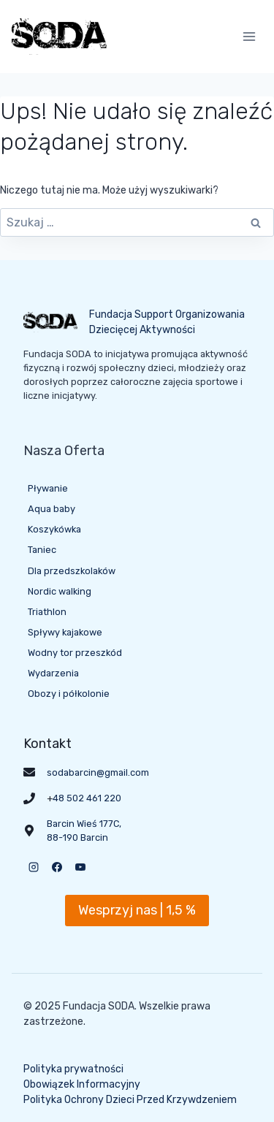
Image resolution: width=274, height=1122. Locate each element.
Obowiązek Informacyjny (81, 1084)
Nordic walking (59, 591)
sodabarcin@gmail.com (98, 772)
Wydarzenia (53, 673)
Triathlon (47, 611)
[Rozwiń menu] (248, 36)
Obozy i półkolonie (69, 693)
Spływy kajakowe (65, 632)
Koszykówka (54, 529)
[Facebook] (57, 867)
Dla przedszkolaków (71, 570)
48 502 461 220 (87, 798)
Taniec (42, 549)
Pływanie (48, 488)
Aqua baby (51, 508)
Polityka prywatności (73, 1069)
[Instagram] (33, 867)
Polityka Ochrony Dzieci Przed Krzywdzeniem (130, 1100)
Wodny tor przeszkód (75, 652)
